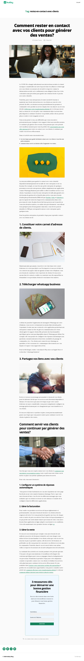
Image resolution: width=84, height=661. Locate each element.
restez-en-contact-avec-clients (41, 639)
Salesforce (60, 198)
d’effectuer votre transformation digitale (37, 110)
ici (53, 525)
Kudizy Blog (10, 657)
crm (26, 639)
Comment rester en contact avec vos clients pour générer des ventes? (42, 31)
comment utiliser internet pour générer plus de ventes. (36, 573)
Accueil (78, 2)
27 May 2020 (48, 41)
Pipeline (48, 198)
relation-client (30, 639)
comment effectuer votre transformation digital (41, 571)
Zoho (53, 198)
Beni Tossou (39, 41)
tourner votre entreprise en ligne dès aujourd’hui (44, 566)
